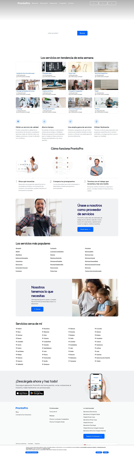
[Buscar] (82, 33)
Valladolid (19, 365)
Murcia (45, 355)
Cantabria (98, 339)
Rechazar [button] (99, 452)
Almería (98, 333)
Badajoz (71, 336)
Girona (18, 345)
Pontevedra (46, 358)
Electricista (19, 265)
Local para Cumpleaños (57, 252)
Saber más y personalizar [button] (32, 452)
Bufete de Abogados (22, 259)
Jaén (70, 349)
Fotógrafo (53, 249)
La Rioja (98, 349)
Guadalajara (72, 345)
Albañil (18, 252)
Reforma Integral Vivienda (92, 265)
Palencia (19, 358)
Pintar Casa (53, 271)
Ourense (98, 355)
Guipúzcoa (99, 345)
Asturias (19, 336)
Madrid (18, 329)
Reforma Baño (89, 252)
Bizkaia (97, 336)
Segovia (19, 362)
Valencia (71, 329)
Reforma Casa (89, 255)
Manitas (52, 255)
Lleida (70, 352)
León (44, 352)
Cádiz (70, 339)
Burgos (18, 339)
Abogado (18, 249)
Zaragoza (45, 365)
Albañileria (19, 255)
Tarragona (72, 362)
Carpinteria (19, 262)
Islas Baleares (46, 349)
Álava (18, 333)
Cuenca (98, 342)
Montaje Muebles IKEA (56, 265)
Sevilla (45, 362)
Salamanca (72, 358)
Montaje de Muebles (56, 262)
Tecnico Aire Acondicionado (93, 271)
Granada (45, 345)
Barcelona (45, 329)
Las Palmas (20, 352)
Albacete (45, 333)
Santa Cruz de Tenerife (102, 358)
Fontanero (19, 271)
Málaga (19, 355)
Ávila (44, 336)
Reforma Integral (90, 259)
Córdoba (71, 342)
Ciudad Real (46, 342)
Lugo (97, 352)
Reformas (88, 268)
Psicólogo (88, 249)
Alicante (71, 333)
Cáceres (45, 339)
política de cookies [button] (46, 448)
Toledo (97, 362)
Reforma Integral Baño (91, 262)
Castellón (19, 342)
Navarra (71, 355)
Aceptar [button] (105, 452)
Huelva (18, 349)
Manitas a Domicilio (56, 259)
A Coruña (98, 329)
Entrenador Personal (21, 268)
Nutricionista (54, 268)
